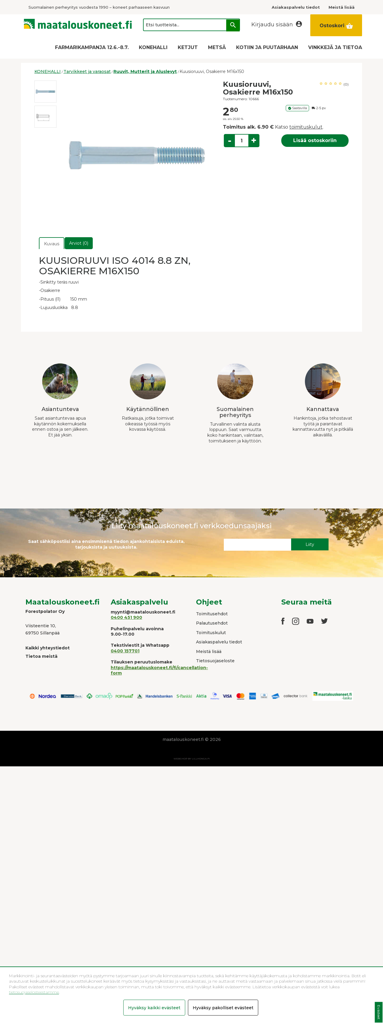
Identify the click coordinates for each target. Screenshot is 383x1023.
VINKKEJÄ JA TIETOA (335, 47)
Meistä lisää (208, 651)
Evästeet (378, 1012)
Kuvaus (51, 243)
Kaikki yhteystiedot (47, 648)
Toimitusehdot (212, 613)
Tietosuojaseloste (215, 660)
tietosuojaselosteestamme (34, 992)
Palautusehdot (212, 623)
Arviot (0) (78, 243)
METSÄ (217, 47)
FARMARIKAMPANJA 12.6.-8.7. (92, 47)
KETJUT (188, 47)
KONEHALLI (153, 47)
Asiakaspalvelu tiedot (219, 642)
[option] (45, 91)
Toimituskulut (211, 632)
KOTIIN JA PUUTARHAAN (267, 47)
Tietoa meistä (41, 656)
